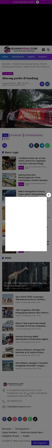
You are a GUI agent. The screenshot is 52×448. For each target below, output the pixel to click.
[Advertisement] (26, 224)
